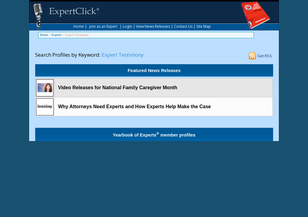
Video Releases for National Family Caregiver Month (117, 87)
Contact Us (183, 26)
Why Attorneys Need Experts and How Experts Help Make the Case (134, 106)
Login (127, 26)
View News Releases (153, 26)
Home (78, 26)
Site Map (203, 26)
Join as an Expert (103, 26)
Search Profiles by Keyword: (67, 54)
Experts (57, 34)
